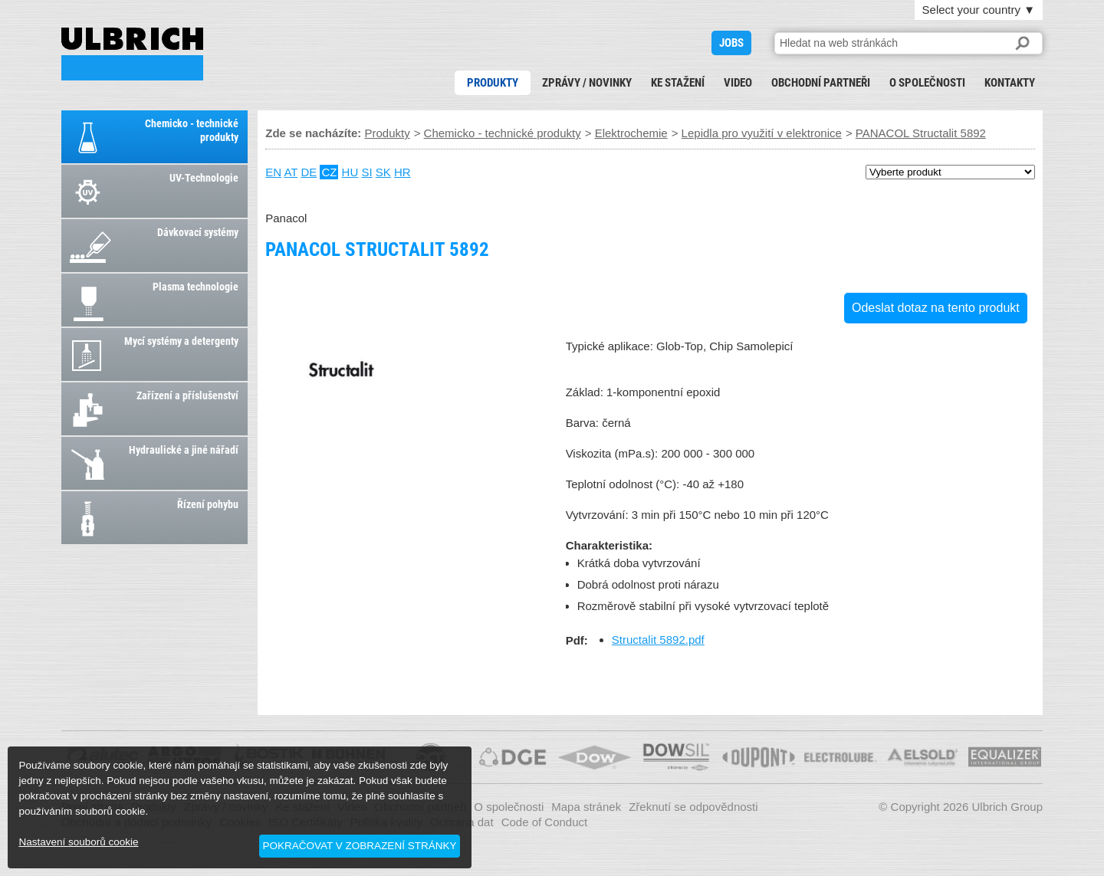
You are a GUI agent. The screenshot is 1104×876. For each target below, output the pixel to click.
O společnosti (927, 83)
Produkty (492, 83)
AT (290, 172)
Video (738, 83)
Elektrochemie (631, 132)
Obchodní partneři (820, 83)
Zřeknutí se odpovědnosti (693, 806)
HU (350, 172)
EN (273, 172)
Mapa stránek (586, 806)
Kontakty (1009, 83)
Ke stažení (678, 83)
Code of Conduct (544, 821)
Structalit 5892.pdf (658, 639)
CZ (329, 172)
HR (402, 172)
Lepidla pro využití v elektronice (762, 132)
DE (309, 172)
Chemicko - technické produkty (502, 132)
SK (383, 172)
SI (366, 172)
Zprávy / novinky (587, 83)
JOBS (731, 43)
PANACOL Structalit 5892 (132, 54)
